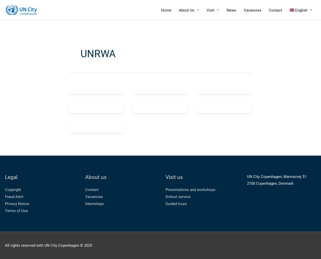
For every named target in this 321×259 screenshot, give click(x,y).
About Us (186, 10)
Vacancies (252, 10)
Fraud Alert (14, 196)
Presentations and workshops (190, 189)
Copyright (13, 189)
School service (178, 196)
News (231, 10)
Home (166, 10)
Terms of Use (16, 210)
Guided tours (176, 203)
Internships (94, 203)
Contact (275, 10)
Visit (210, 10)
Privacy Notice (17, 203)
